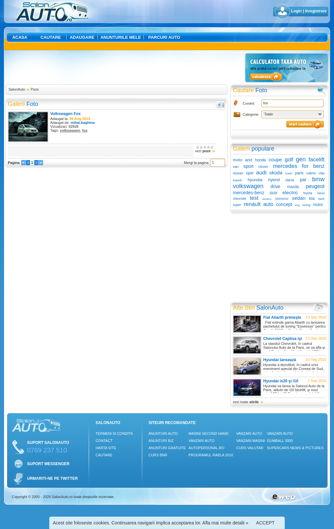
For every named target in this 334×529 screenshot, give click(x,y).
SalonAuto (16, 89)
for (305, 166)
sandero (266, 199)
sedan (299, 198)
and (248, 159)
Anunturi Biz (161, 441)
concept (284, 204)
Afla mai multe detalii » (225, 522)
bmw (318, 179)
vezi (205, 151)
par (303, 179)
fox (85, 130)
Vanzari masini (250, 441)
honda (260, 160)
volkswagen (70, 130)
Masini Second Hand (208, 433)
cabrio (311, 173)
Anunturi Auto (163, 433)
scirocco (281, 198)
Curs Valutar (249, 448)
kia (312, 198)
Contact (104, 441)
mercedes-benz (249, 192)
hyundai (255, 179)
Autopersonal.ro (206, 448)
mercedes (285, 166)
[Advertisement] (124, 67)
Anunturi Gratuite (167, 448)
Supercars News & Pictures (295, 448)
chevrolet (239, 198)
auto (268, 204)
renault (252, 204)
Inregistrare (315, 11)
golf (289, 159)
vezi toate (248, 402)
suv (273, 192)
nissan (238, 173)
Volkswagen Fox (65, 113)
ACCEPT (265, 522)
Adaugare (82, 37)
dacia (289, 180)
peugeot (315, 186)
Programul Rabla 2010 (211, 455)
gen (301, 159)
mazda (293, 186)
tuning (306, 205)
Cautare (50, 37)
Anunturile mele (120, 37)
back (321, 198)
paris (299, 173)
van (236, 167)
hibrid (321, 193)
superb (237, 180)
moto (237, 159)
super (237, 205)
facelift (317, 159)
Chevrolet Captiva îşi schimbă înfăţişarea (282, 340)
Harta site (106, 448)
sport (248, 166)
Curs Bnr (157, 455)
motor (318, 204)
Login (296, 11)
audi (261, 172)
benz (319, 166)
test (254, 198)
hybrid (274, 179)
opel (249, 173)
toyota (307, 193)
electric (290, 192)
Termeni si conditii (114, 433)
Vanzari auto (202, 441)
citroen (263, 167)
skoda (275, 172)
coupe (275, 159)
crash (288, 173)
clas (322, 173)
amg (297, 205)
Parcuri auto (164, 37)
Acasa (19, 37)
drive (275, 186)
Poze (35, 89)
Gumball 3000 (280, 441)
